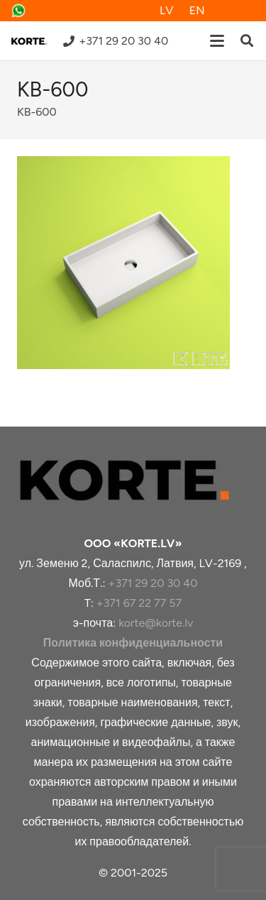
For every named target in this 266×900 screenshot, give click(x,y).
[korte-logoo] (133, 480)
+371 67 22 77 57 (139, 603)
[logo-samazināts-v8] (29, 41)
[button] (217, 41)
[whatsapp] (18, 11)
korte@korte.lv (155, 623)
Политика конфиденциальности (133, 642)
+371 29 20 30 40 (152, 583)
